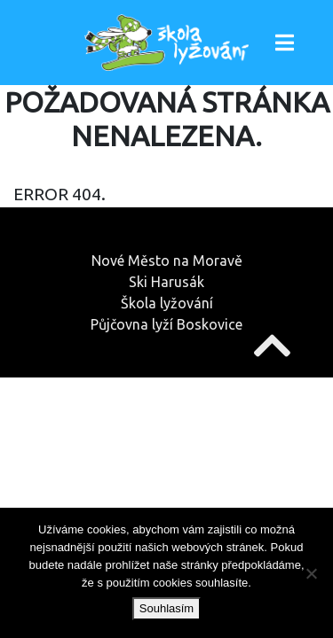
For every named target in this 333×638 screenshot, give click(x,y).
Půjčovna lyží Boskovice (166, 324)
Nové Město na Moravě (166, 260)
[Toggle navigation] (285, 43)
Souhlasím (166, 608)
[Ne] (311, 573)
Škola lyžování (167, 303)
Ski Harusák (166, 282)
